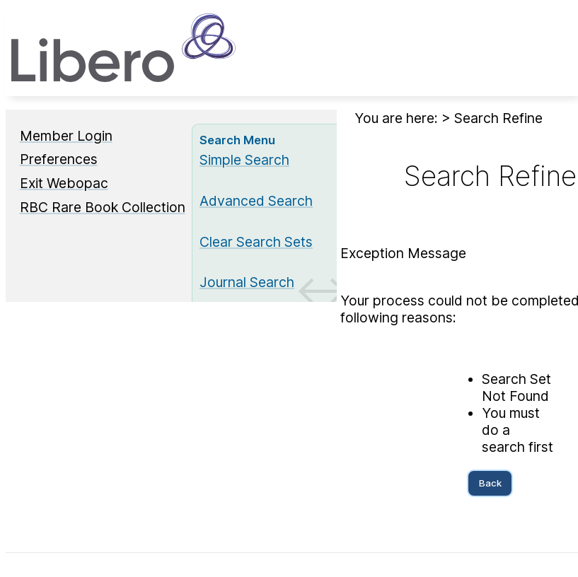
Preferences (59, 159)
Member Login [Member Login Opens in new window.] (66, 135)
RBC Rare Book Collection (102, 207)
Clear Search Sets (256, 241)
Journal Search (247, 282)
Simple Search (244, 159)
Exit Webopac (64, 183)
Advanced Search (256, 200)
